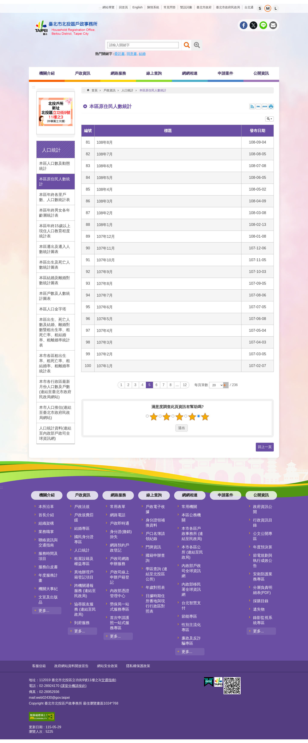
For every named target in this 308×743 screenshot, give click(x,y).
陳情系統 (153, 7)
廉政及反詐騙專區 (191, 640)
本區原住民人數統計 (54, 181)
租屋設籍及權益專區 (83, 561)
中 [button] (267, 8)
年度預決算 (262, 547)
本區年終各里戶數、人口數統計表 (54, 197)
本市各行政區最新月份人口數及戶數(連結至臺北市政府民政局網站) (55, 389)
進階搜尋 (196, 45)
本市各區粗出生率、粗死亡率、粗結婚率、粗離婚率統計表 (54, 363)
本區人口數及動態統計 (54, 166)
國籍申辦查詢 (155, 558)
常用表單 (117, 507)
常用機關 (189, 507)
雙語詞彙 (186, 7)
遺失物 (259, 609)
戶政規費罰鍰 (83, 517)
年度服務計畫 (48, 578)
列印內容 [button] (271, 106)
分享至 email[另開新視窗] (273, 25)
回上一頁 (265, 447)
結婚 (142, 54)
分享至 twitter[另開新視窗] (253, 25)
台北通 (248, 7)
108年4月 (105, 189)
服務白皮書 (48, 567)
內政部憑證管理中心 (119, 593)
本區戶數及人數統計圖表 (54, 296)
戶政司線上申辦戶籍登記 (119, 577)
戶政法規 (82, 507)
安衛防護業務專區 (262, 576)
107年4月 (105, 331)
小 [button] (259, 8)
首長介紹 (46, 515)
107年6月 (105, 307)
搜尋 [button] (186, 45)
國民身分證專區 (83, 539)
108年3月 (105, 201)
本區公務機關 (191, 517)
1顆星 (154, 417)
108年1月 (105, 225)
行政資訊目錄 (262, 522)
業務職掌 (46, 532)
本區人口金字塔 (52, 309)
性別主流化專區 (191, 627)
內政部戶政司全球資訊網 (191, 571)
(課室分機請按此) (73, 685)
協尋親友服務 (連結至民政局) (85, 609)
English (137, 7)
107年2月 (105, 354)
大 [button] (275, 8)
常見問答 (170, 7)
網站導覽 (108, 7)
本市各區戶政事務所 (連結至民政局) (192, 533)
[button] (226, 385)
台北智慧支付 (191, 605)
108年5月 (105, 178)
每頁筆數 (201, 385)
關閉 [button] (269, 118)
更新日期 (36, 727)
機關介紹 (47, 73)
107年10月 (106, 260)
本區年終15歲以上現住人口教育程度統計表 (54, 231)
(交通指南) (108, 680)
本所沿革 (46, 507)
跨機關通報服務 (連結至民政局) (85, 590)
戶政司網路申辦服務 (119, 561)
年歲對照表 (155, 587)
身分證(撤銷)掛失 (121, 534)
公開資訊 (261, 73)
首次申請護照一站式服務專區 (119, 623)
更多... (43, 610)
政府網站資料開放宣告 (71, 666)
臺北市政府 (204, 7)
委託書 (119, 54)
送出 (171, 428)
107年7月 (105, 295)
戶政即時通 (119, 523)
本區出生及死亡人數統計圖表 (54, 264)
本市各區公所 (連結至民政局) (192, 552)
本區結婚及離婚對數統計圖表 (54, 280)
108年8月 (105, 142)
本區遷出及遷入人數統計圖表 (54, 249)
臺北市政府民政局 (228, 7)
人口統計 (51, 150)
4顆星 (192, 417)
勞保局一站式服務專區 (119, 606)
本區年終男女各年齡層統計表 (54, 213)
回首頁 (123, 7)
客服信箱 (39, 666)
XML (258, 106)
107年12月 (106, 236)
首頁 (95, 90)
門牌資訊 (153, 547)
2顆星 (167, 417)
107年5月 (105, 319)
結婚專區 (82, 528)
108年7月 (105, 154)
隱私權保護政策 (138, 666)
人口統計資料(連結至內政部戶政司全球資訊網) (55, 433)
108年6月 (105, 166)
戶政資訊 (82, 73)
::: (100, 8)
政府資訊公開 (262, 509)
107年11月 (106, 248)
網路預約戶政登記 (119, 547)
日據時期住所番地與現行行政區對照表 (155, 603)
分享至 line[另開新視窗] (263, 25)
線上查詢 (154, 73)
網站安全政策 (107, 666)
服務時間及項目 (48, 556)
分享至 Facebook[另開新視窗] (243, 25)
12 (185, 385)
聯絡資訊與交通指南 (48, 542)
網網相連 (189, 73)
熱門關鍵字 (103, 54)
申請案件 (225, 73)
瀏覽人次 (36, 731)
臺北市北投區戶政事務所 (66, 27)
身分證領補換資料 (155, 522)
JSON (264, 106)
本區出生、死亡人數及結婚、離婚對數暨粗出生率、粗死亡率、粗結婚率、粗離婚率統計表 (54, 332)
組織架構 (46, 523)
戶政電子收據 (155, 509)
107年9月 (105, 272)
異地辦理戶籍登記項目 (83, 574)
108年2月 (105, 213)
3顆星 (179, 417)
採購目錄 (260, 601)
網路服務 (118, 73)
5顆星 (205, 417)
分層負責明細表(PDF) (262, 590)
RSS (252, 106)
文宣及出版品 (48, 599)
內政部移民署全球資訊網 (191, 589)
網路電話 (117, 515)
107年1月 (105, 366)
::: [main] (83, 90)
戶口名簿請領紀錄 (155, 536)
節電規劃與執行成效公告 (262, 560)
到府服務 (82, 623)
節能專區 (189, 616)
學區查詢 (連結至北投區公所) (156, 574)
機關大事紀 (48, 589)
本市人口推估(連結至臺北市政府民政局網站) (55, 412)
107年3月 (105, 342)
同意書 (132, 54)
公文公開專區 (262, 536)
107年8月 (105, 283)
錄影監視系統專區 (262, 620)
